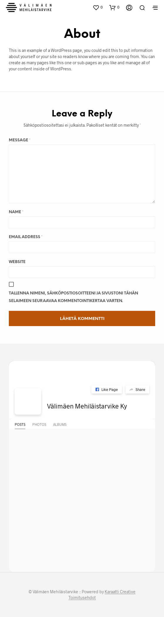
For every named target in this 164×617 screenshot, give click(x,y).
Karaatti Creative (120, 591)
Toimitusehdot (82, 597)
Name (16, 212)
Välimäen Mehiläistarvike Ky (87, 406)
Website (17, 262)
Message (20, 140)
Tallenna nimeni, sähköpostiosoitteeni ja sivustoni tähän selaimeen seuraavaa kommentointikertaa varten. (73, 297)
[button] (98, 7)
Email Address (26, 237)
